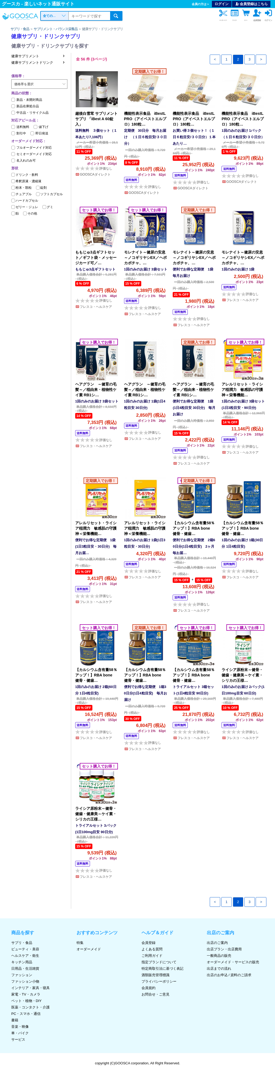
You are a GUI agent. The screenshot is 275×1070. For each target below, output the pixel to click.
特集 (80, 943)
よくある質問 (152, 949)
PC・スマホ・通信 (26, 1014)
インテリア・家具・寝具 (30, 988)
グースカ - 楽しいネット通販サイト (38, 3)
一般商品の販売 (219, 956)
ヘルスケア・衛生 (25, 956)
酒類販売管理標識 (155, 975)
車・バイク (20, 1033)
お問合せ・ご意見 (155, 994)
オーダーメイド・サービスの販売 (233, 962)
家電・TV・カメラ (25, 994)
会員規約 (148, 988)
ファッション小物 (25, 981)
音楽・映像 (20, 1027)
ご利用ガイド (152, 956)
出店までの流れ (219, 968)
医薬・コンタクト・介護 (30, 1007)
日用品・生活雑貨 (25, 968)
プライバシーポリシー (159, 981)
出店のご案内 (217, 943)
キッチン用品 (21, 962)
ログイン (222, 4)
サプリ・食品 (19, 29)
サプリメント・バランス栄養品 (56, 29)
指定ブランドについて (159, 962)
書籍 (14, 1020)
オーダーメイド (89, 949)
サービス (18, 1039)
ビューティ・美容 (25, 949)
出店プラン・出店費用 (224, 949)
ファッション (21, 975)
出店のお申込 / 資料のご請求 (229, 975)
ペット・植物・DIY (26, 1001)
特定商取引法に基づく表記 (162, 968)
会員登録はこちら (251, 4)
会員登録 (148, 943)
